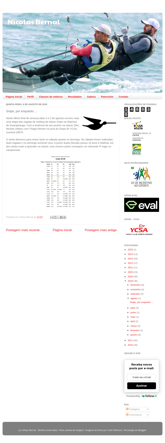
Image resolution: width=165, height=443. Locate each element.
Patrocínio (107, 96)
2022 (131, 263)
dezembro (135, 285)
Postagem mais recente (23, 230)
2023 (131, 258)
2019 (131, 276)
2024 (131, 254)
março (133, 326)
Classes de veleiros (51, 96)
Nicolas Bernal (34, 22)
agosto (134, 298)
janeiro (134, 334)
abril (132, 321)
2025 (131, 249)
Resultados (75, 96)
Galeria (91, 96)
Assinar (141, 385)
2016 (131, 345)
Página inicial (14, 96)
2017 (131, 340)
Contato (123, 96)
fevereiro (135, 330)
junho (133, 312)
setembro (135, 294)
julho (133, 308)
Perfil (30, 96)
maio (133, 317)
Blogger (142, 430)
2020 (131, 272)
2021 (131, 267)
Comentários (134, 415)
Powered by (142, 396)
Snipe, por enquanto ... (141, 302)
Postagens (133, 409)
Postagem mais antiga (101, 230)
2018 (131, 281)
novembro (135, 289)
